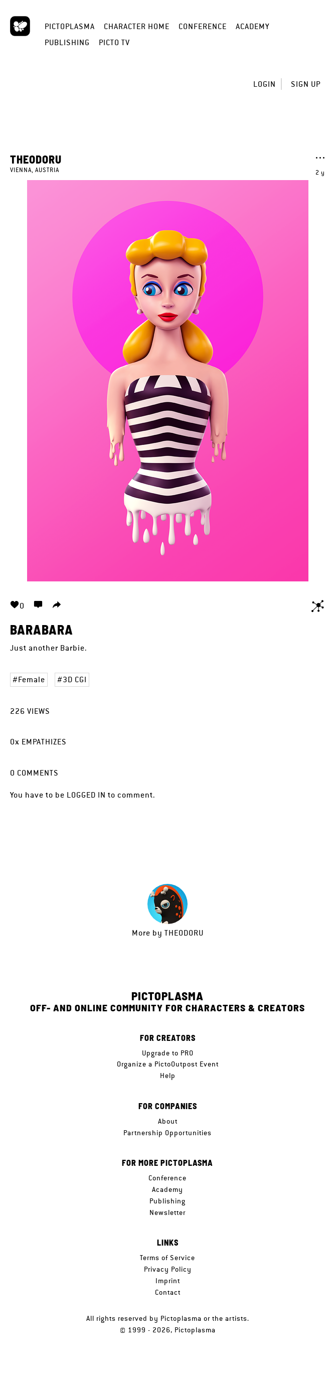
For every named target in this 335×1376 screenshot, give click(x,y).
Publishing (67, 42)
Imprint (167, 1280)
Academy (252, 26)
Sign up (305, 84)
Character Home (137, 26)
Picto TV (114, 42)
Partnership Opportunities (167, 1132)
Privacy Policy (168, 1269)
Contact (168, 1292)
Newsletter (167, 1212)
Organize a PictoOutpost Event (168, 1063)
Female (31, 679)
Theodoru (36, 159)
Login (264, 84)
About (168, 1121)
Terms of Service (167, 1257)
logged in (86, 795)
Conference (203, 26)
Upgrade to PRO (168, 1052)
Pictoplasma (70, 26)
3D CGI (75, 679)
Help (168, 1075)
